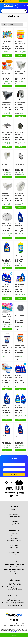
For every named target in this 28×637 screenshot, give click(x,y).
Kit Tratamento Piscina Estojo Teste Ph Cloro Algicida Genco (6, 42)
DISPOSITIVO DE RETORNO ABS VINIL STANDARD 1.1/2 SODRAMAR (20, 194)
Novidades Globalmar (14, 552)
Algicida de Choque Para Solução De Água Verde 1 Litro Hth (20, 437)
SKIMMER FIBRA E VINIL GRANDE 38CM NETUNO (20, 73)
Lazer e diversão (14, 521)
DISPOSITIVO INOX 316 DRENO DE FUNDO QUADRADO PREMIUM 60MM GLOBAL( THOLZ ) (7, 133)
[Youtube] (14, 620)
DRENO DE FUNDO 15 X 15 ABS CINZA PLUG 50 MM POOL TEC (20, 316)
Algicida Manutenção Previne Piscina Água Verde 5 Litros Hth (6, 406)
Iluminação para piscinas (14, 516)
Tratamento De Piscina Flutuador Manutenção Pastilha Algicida (7, 376)
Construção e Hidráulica (14, 524)
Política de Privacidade (14, 545)
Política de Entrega (14, 535)
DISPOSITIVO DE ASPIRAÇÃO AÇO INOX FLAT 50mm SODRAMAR (20, 133)
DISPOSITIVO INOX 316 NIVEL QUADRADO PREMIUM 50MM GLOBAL (20, 103)
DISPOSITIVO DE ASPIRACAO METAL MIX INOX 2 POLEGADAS (20, 164)
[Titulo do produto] (7, 34)
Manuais (14, 543)
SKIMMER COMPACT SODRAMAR (5, 164)
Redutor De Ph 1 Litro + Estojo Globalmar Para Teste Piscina (19, 285)
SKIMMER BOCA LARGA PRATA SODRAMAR (6, 103)
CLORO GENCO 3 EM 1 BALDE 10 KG (20, 42)
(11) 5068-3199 (14, 571)
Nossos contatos (14, 538)
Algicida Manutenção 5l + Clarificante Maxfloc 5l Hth (20, 406)
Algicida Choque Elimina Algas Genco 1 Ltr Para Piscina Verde (20, 255)
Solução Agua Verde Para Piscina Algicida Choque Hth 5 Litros (7, 437)
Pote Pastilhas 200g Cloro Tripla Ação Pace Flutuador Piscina (20, 346)
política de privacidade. (10, 632)
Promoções (14, 550)
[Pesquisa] (25, 11)
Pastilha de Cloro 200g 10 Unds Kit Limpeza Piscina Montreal (7, 316)
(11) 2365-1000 (14, 566)
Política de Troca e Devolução (14, 540)
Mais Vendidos (14, 554)
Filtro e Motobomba (14, 514)
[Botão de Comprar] (7, 55)
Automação (14, 512)
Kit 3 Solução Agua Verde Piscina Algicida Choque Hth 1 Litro (7, 285)
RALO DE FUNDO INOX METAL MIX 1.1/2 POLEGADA (6, 225)
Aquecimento (14, 509)
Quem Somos (14, 533)
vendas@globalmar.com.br (14, 573)
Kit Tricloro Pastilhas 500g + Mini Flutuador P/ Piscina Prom (7, 73)
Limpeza (14, 519)
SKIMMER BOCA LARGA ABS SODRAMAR (6, 194)
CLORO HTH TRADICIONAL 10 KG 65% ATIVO (6, 346)
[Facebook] (17, 620)
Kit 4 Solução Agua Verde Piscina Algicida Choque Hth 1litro (20, 376)
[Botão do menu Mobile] (2, 5)
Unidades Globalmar (14, 547)
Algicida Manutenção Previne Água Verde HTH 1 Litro (20, 225)
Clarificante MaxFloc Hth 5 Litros (6, 255)
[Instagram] (11, 620)
